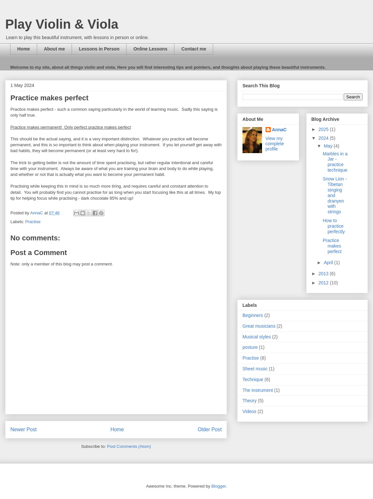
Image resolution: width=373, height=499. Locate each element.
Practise (33, 221)
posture (250, 347)
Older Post (210, 429)
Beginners (252, 315)
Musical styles (256, 336)
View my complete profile (275, 143)
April (329, 262)
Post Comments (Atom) (129, 446)
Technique (252, 379)
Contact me (193, 48)
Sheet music (255, 368)
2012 (324, 282)
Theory (249, 400)
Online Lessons (150, 48)
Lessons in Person (99, 48)
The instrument (257, 390)
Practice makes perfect (332, 246)
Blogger (218, 486)
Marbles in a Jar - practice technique (335, 162)
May (329, 146)
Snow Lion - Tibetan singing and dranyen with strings (335, 195)
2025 (324, 129)
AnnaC (279, 129)
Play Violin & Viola (61, 24)
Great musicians (258, 326)
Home (23, 48)
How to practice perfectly (334, 226)
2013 (324, 273)
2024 (324, 138)
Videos (249, 411)
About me (54, 48)
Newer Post (23, 429)
